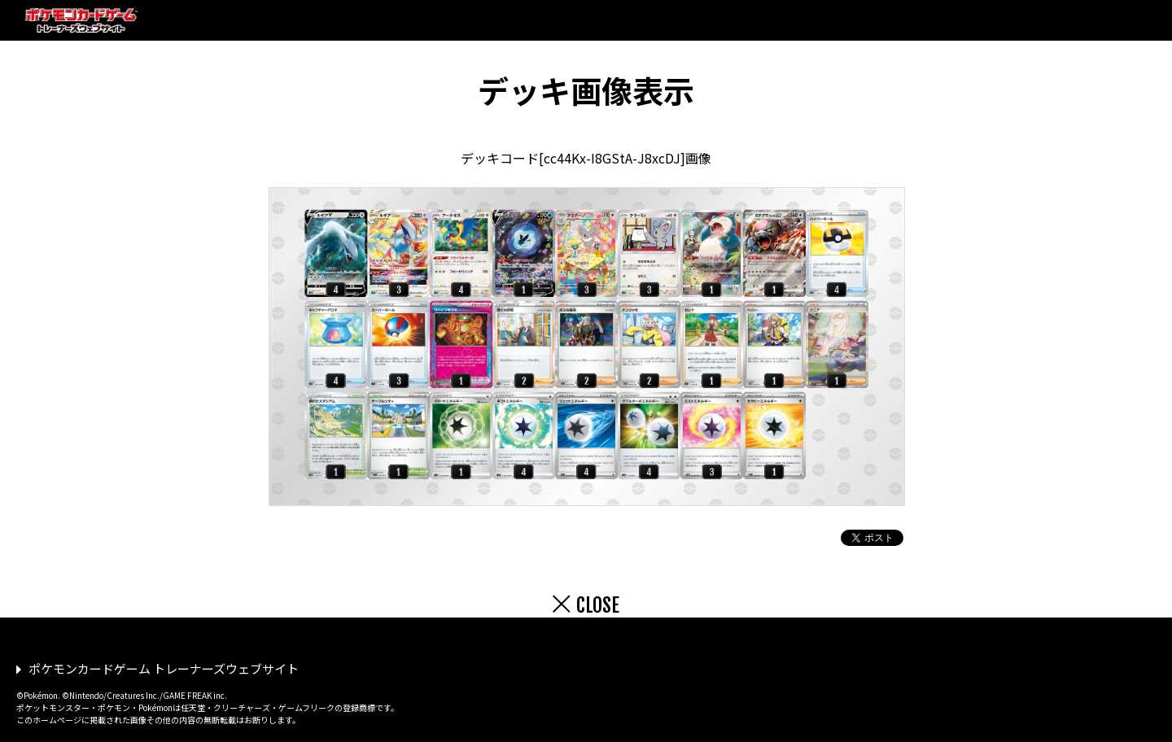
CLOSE (597, 605)
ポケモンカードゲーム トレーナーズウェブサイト (163, 668)
